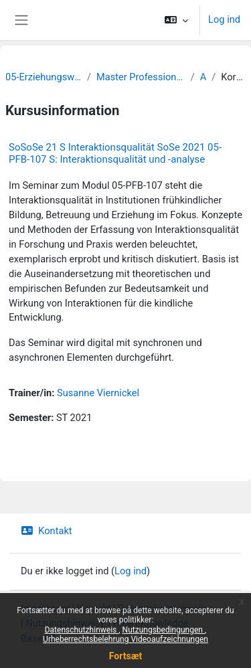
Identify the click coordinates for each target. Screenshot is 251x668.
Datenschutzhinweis (82, 630)
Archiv (203, 77)
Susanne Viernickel (98, 393)
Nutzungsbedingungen (163, 630)
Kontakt (46, 531)
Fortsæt (125, 656)
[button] (176, 20)
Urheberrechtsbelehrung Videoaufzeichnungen (125, 639)
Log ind (224, 19)
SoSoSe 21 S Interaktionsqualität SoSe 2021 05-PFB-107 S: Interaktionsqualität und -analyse (115, 153)
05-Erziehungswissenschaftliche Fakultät (43, 77)
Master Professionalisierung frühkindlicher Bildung (140, 77)
